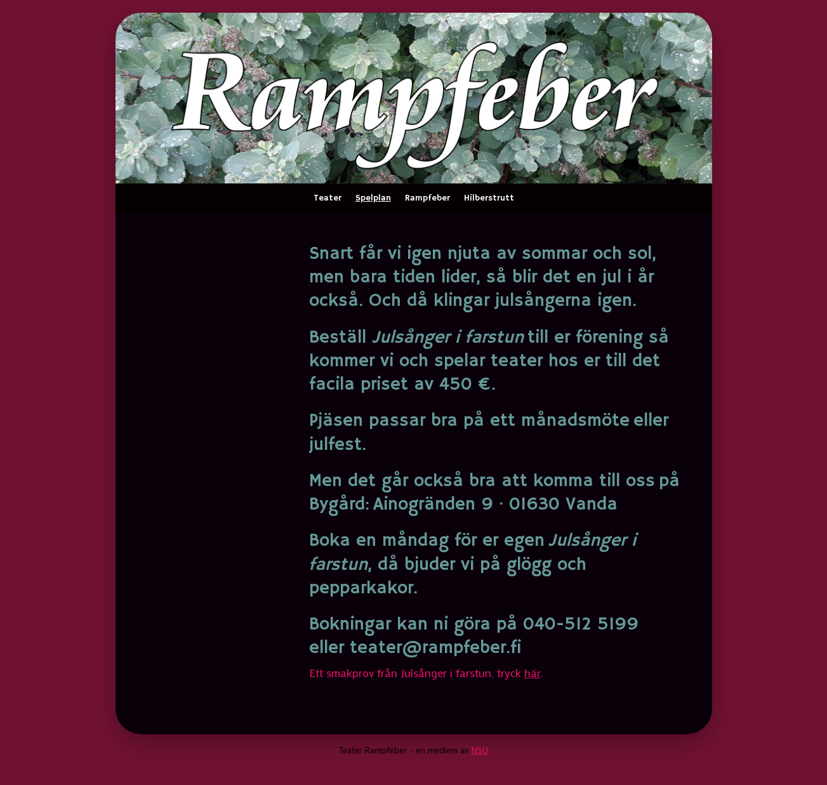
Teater (327, 198)
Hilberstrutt (489, 198)
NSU (480, 750)
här (532, 672)
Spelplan (373, 198)
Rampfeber (427, 198)
